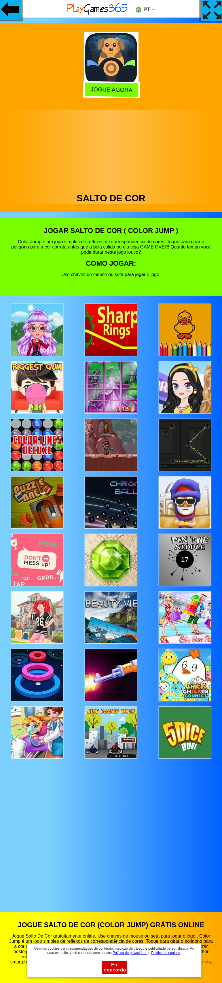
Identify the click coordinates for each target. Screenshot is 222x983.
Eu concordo (115, 967)
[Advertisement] (111, 150)
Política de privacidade (130, 953)
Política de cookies (165, 953)
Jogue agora (110, 89)
